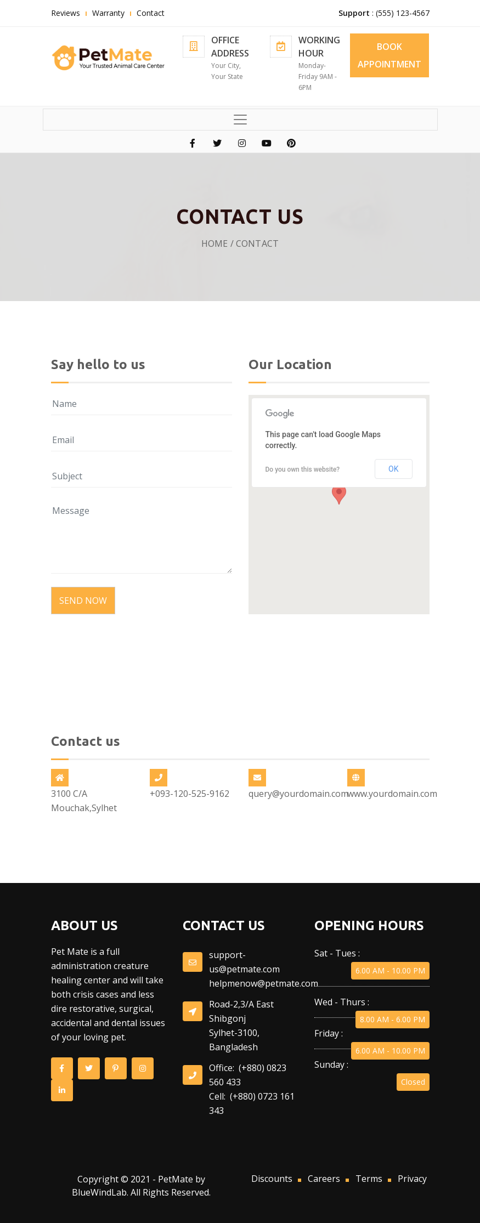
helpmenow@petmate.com (263, 983)
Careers (324, 1179)
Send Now (83, 600)
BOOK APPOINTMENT (389, 55)
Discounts (271, 1179)
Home (214, 243)
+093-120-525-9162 (189, 794)
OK (393, 472)
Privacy (412, 1179)
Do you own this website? (303, 473)
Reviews (65, 13)
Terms (368, 1179)
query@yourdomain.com (298, 794)
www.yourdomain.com (392, 794)
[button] (339, 498)
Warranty (108, 13)
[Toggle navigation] (240, 120)
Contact (151, 13)
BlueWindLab (99, 1192)
